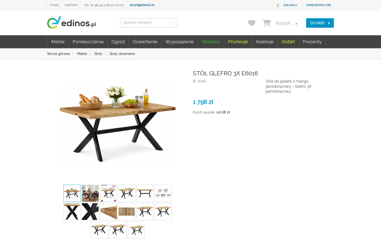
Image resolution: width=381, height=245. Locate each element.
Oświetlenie (145, 41)
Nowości (211, 41)
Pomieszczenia (88, 41)
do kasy (320, 23)
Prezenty (312, 41)
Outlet (288, 41)
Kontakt (71, 5)
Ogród (118, 41)
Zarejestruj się (318, 5)
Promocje (238, 41)
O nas (54, 5)
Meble (58, 41)
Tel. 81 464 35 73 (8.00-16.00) (103, 5)
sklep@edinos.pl (142, 5)
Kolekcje (265, 41)
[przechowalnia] (254, 23)
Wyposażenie (179, 41)
